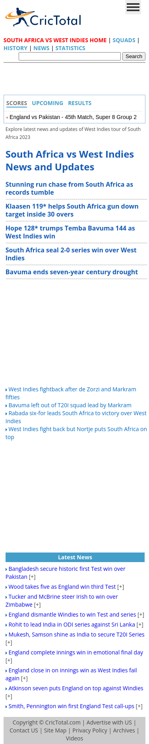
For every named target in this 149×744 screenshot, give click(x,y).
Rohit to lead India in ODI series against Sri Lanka (71, 624)
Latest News (75, 557)
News (41, 48)
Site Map (55, 730)
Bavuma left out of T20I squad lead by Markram (70, 405)
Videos (74, 738)
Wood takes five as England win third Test (62, 586)
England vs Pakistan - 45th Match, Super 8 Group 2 (73, 117)
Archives (124, 730)
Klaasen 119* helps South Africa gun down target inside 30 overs (72, 210)
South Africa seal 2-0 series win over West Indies (71, 254)
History (15, 48)
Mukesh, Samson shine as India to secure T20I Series (76, 634)
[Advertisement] (76, 81)
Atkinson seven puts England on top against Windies (75, 688)
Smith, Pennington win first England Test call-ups (71, 706)
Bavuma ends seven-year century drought (72, 272)
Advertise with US (109, 722)
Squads (123, 40)
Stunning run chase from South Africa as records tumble (69, 188)
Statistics (70, 48)
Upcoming (47, 103)
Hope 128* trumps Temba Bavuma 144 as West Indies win (70, 232)
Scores (16, 103)
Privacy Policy (89, 730)
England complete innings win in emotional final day (75, 652)
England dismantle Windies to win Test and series (72, 614)
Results (79, 103)
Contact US (24, 730)
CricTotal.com (63, 722)
